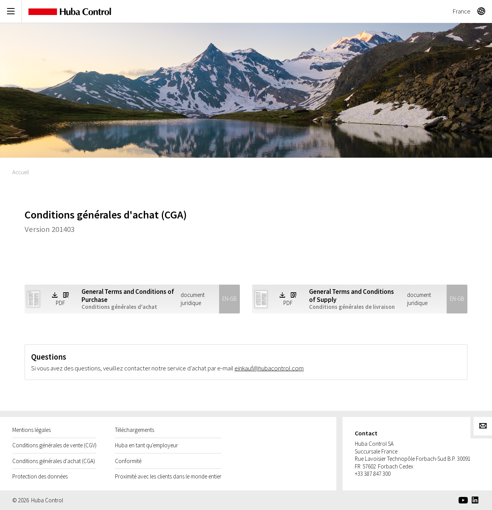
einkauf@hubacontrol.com (269, 368)
